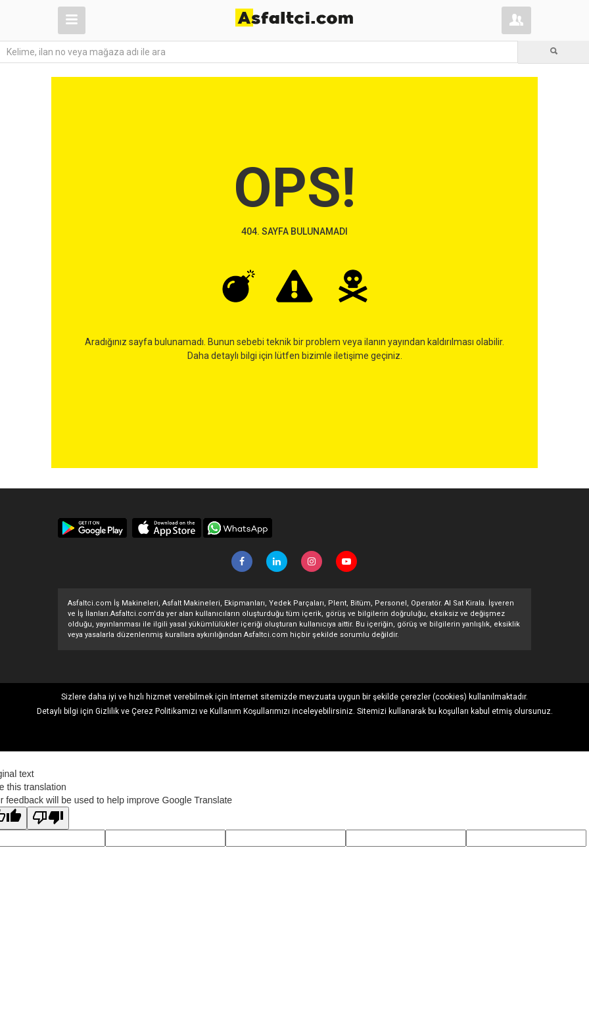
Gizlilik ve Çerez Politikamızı (146, 711)
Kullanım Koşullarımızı (250, 711)
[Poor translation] (48, 818)
